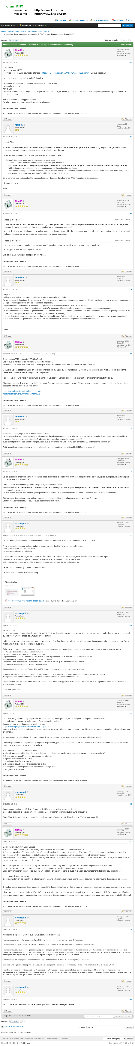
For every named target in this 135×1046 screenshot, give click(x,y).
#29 (131, 289)
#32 (131, 471)
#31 (131, 428)
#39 (131, 999)
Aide (130, 20)
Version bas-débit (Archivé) (34, 1039)
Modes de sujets (126, 44)
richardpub (20, 523)
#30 (131, 354)
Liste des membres (79, 20)
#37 (131, 842)
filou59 (52, 354)
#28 (131, 213)
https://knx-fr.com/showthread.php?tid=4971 (21, 394)
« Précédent (14, 40)
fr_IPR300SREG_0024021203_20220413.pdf (26, 601)
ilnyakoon (20, 277)
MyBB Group (25, 1043)
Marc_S (19, 125)
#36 (131, 804)
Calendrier (118, 20)
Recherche (61, 20)
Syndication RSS (53, 1039)
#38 (131, 929)
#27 (131, 137)
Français (39, 31)
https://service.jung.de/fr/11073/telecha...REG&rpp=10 (26, 726)
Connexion (26, 25)
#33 (131, 535)
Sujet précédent (10, 1016)
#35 (131, 713)
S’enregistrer (38, 25)
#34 (131, 625)
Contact (5, 1039)
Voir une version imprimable (14, 1026)
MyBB (8, 1043)
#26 (131, 62)
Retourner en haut (16, 1039)
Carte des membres (101, 20)
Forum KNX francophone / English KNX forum (18, 31)
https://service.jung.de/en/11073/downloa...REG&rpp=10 (65, 73)
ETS (45, 31)
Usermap (64, 1039)
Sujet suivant (24, 1016)
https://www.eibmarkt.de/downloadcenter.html (22, 391)
